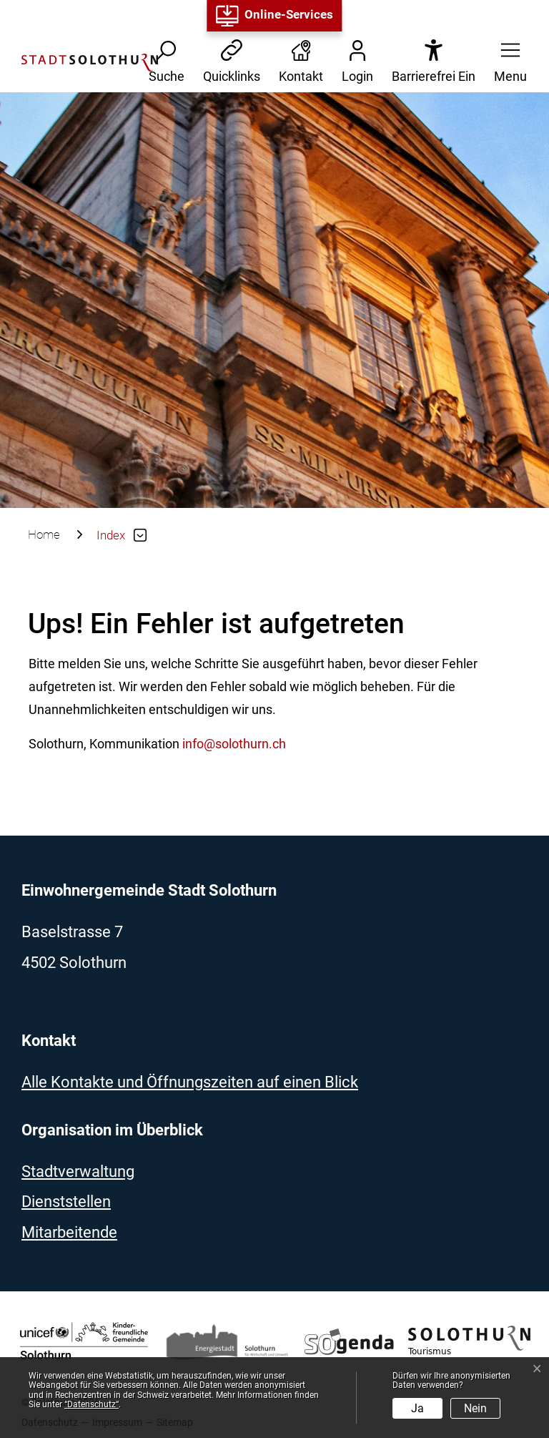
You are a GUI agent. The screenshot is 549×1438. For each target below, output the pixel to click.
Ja (417, 1408)
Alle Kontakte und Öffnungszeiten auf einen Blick (189, 1082)
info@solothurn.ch (234, 743)
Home (44, 534)
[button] (506, 62)
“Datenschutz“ (91, 1404)
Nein (475, 1408)
